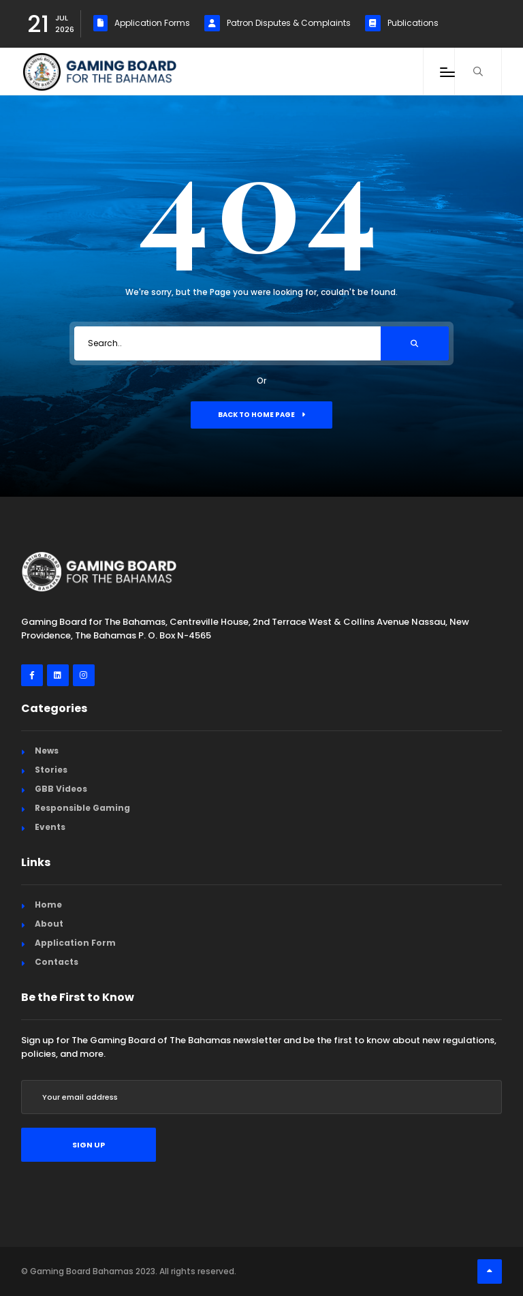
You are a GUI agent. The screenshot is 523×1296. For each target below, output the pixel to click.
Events (50, 827)
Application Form (75, 942)
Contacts (56, 962)
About (49, 923)
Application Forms (141, 23)
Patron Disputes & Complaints (277, 23)
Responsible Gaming (82, 808)
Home (48, 904)
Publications (402, 23)
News (47, 750)
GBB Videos (61, 788)
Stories (51, 769)
